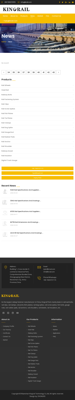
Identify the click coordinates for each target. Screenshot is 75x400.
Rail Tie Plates (6, 118)
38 (29, 72)
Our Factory (7, 330)
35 (14, 72)
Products (24, 16)
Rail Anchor (5, 141)
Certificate (6, 333)
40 (38, 72)
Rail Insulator (6, 156)
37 (24, 72)
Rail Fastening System (10, 99)
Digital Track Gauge (9, 160)
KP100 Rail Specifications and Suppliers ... (25, 211)
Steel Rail (5, 90)
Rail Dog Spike (7, 127)
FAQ (47, 16)
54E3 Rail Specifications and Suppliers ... (25, 190)
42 (48, 72)
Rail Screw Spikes (8, 109)
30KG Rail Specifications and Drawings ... (25, 201)
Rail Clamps (6, 123)
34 (9, 72)
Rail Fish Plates (7, 113)
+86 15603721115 (8, 2)
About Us (14, 16)
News (32, 16)
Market (40, 16)
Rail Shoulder (6, 146)
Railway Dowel (7, 151)
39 (34, 72)
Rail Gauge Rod (7, 132)
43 (53, 72)
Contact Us (56, 16)
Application (56, 333)
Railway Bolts (6, 95)
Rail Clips (5, 104)
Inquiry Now (37, 178)
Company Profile (8, 326)
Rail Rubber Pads (8, 137)
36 (19, 72)
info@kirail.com (25, 2)
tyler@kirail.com (10, 21)
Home (5, 16)
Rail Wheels (5, 85)
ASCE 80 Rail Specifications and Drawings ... (26, 233)
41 (43, 72)
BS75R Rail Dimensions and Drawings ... (25, 222)
